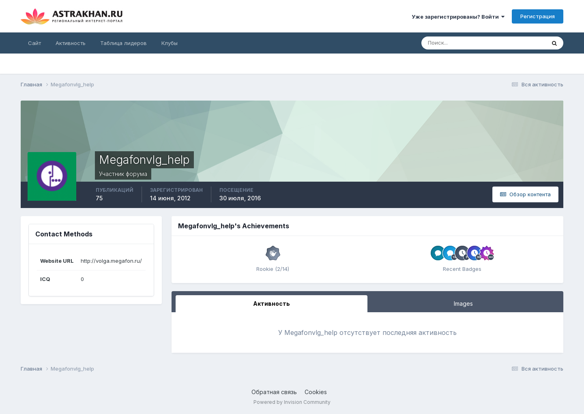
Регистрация (537, 16)
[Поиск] (457, 42)
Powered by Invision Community (292, 402)
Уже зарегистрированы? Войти (458, 16)
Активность (71, 43)
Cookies (316, 391)
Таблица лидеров (123, 43)
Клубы (169, 43)
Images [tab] (463, 303)
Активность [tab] (271, 303)
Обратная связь (274, 391)
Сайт (34, 43)
